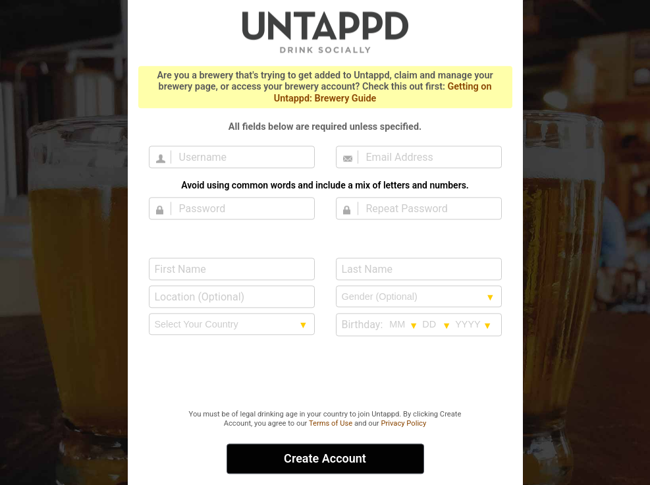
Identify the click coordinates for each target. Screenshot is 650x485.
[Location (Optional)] (232, 296)
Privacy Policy (403, 423)
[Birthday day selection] (436, 324)
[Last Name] (419, 268)
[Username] (240, 156)
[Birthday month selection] (403, 324)
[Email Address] (427, 156)
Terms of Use (330, 423)
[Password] (240, 208)
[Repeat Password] (427, 208)
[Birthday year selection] (473, 324)
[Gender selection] (419, 296)
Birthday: (362, 324)
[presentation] (325, 373)
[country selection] (232, 324)
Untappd (325, 32)
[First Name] (232, 268)
